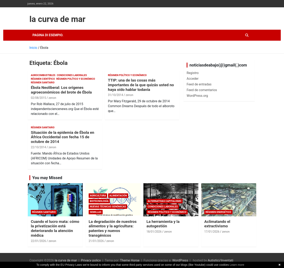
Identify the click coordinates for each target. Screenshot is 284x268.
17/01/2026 (211, 231)
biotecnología (99, 201)
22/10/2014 (38, 147)
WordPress (180, 260)
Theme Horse (129, 260)
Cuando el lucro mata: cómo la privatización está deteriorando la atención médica (55, 228)
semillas (95, 212)
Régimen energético (218, 212)
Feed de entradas (199, 84)
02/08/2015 (38, 97)
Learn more (237, 264)
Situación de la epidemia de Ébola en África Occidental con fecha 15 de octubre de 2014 (62, 137)
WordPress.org (197, 96)
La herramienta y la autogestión (163, 224)
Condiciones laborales (72, 75)
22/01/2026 (38, 241)
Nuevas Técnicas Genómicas (108, 206)
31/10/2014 (115, 95)
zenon (52, 97)
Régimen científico (43, 78)
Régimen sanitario (42, 82)
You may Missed (47, 177)
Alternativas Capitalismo (164, 201)
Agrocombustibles (43, 75)
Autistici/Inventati (220, 260)
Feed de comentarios (202, 90)
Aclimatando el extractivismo (217, 224)
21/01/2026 (96, 241)
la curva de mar (57, 19)
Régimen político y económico (75, 78)
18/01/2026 (154, 231)
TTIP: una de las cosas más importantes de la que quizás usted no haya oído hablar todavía (141, 85)
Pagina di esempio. (47, 35)
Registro (193, 73)
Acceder (193, 79)
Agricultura (98, 195)
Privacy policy (91, 260)
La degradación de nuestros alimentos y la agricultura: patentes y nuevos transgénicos (113, 228)
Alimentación (118, 195)
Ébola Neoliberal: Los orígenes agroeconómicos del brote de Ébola (61, 90)
